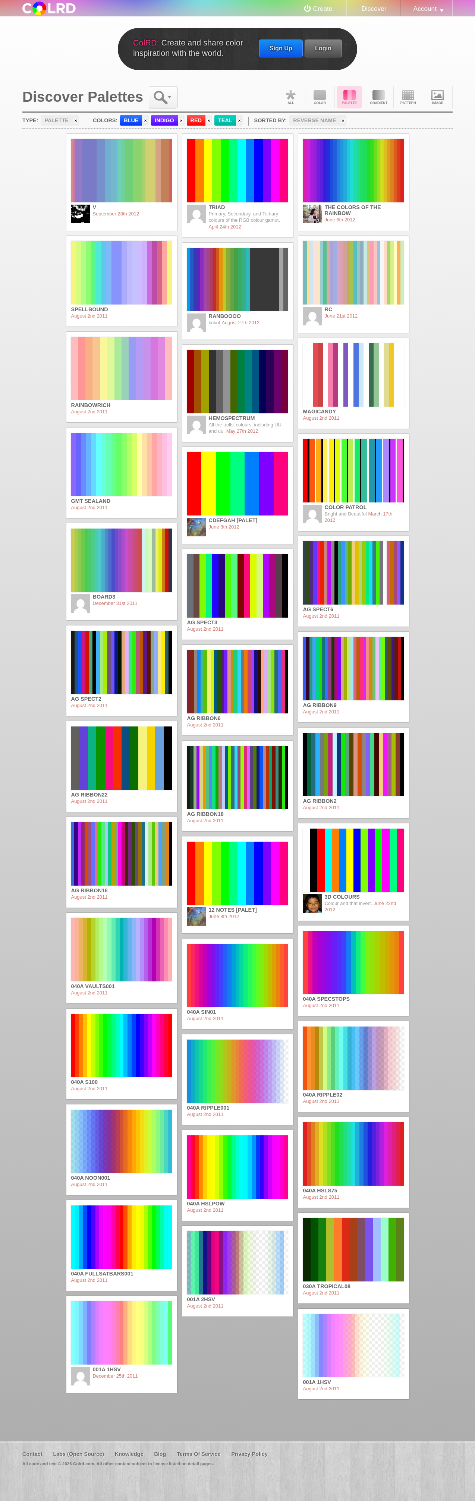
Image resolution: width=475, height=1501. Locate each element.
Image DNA (437, 97)
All (290, 97)
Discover (373, 8)
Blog (160, 1454)
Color (320, 97)
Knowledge (129, 1454)
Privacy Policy (249, 1454)
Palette (349, 97)
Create (323, 8)
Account (425, 8)
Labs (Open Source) (78, 1454)
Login (323, 48)
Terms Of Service (198, 1454)
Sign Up (281, 48)
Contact (32, 1454)
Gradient (378, 97)
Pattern (408, 97)
